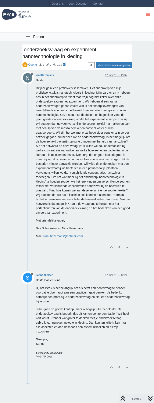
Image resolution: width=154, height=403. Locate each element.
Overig (32, 64)
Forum (38, 37)
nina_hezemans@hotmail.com (63, 236)
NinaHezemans (45, 75)
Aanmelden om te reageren (114, 65)
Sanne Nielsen (44, 275)
